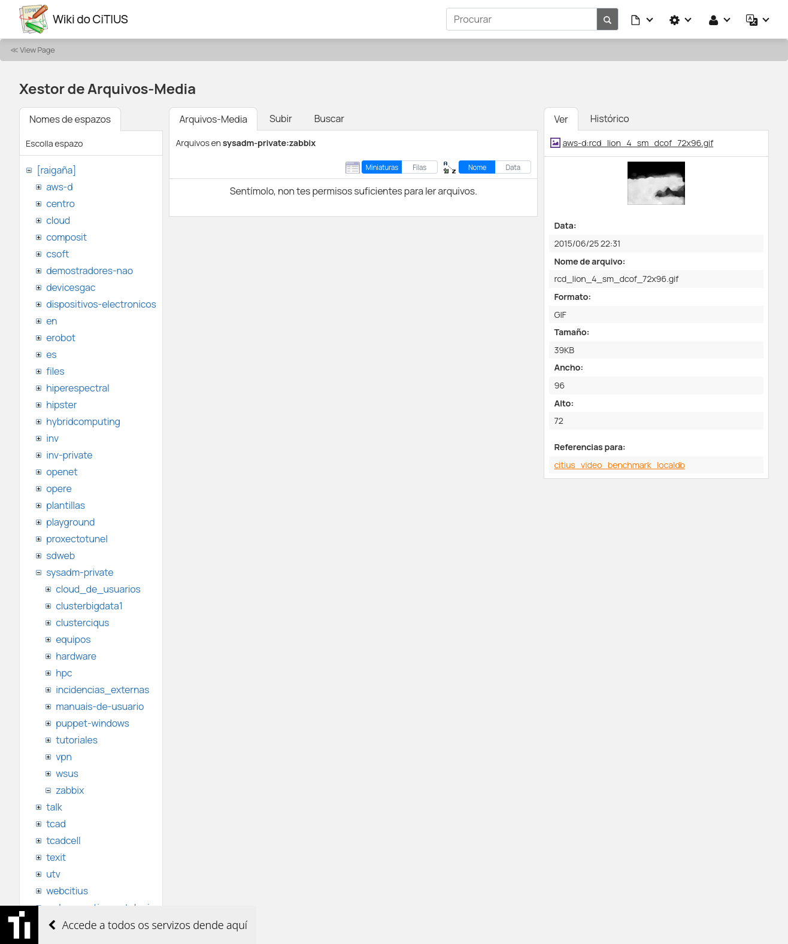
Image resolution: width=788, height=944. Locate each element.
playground (70, 522)
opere (58, 488)
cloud (58, 220)
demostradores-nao (89, 270)
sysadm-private (79, 572)
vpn (64, 756)
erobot (60, 337)
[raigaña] (56, 170)
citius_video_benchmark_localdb (619, 465)
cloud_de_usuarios (98, 589)
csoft (57, 253)
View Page (37, 49)
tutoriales (77, 739)
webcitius (67, 890)
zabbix (70, 790)
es (51, 354)
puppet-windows (92, 723)
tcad (56, 823)
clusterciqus (82, 622)
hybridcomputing (83, 421)
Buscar (329, 118)
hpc (64, 672)
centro (60, 203)
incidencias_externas (102, 689)
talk (54, 807)
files (55, 371)
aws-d (59, 186)
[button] (642, 19)
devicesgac (70, 287)
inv (52, 438)
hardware (76, 656)
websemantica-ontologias (102, 907)
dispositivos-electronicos (101, 304)
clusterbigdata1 (89, 605)
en (51, 320)
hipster (61, 404)
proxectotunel (77, 538)
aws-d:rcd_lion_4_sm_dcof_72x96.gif (638, 142)
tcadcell (63, 840)
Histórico (609, 118)
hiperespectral (77, 387)
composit (66, 237)
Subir (280, 118)
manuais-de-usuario (100, 706)
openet (61, 471)
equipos (73, 639)
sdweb (60, 555)
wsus (67, 773)
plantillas (65, 505)
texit (56, 857)
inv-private (69, 455)
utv (53, 874)
